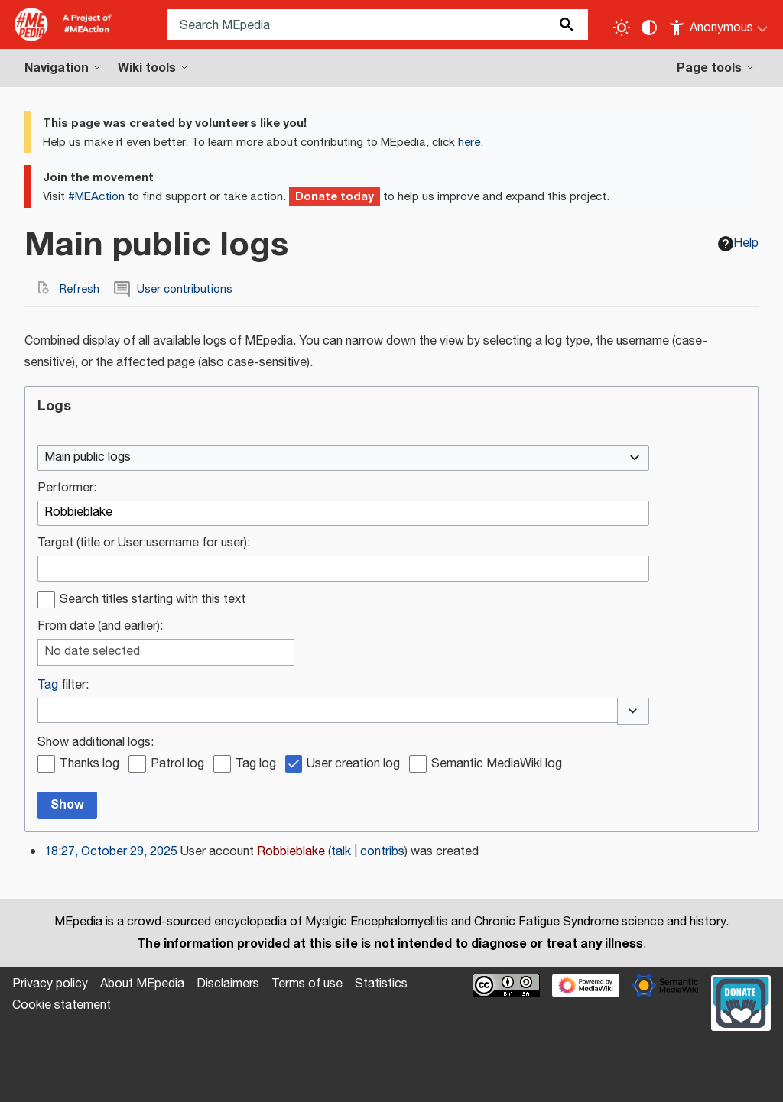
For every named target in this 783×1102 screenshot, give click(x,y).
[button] (633, 711)
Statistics (381, 983)
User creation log (353, 764)
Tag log (256, 764)
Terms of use (307, 983)
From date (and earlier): (100, 627)
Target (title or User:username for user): (143, 544)
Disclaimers (228, 983)
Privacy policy (50, 983)
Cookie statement (61, 1005)
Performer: (66, 489)
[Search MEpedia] (377, 24)
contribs (382, 851)
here (469, 142)
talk (341, 851)
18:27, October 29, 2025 (110, 851)
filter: (63, 686)
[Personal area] (719, 24)
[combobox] (343, 458)
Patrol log (177, 764)
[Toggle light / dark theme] (621, 27)
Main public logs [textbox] (87, 458)
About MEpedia (142, 983)
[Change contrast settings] (649, 27)
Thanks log (89, 764)
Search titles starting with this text (152, 600)
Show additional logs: (95, 743)
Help (738, 243)
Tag (47, 685)
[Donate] (741, 1001)
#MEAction (96, 197)
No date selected (92, 652)
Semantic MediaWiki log (496, 764)
